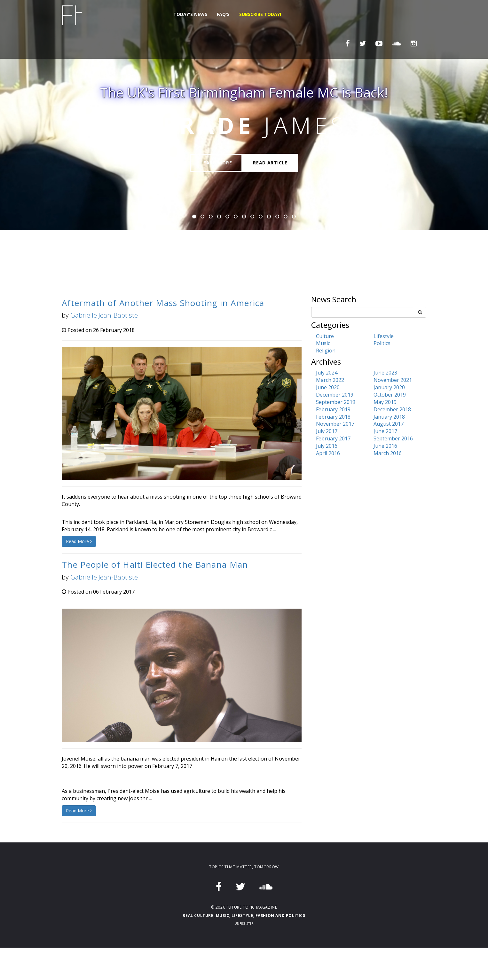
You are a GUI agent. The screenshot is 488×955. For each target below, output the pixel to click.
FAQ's (223, 14)
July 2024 (326, 372)
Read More (79, 541)
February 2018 (333, 416)
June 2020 (328, 387)
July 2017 (326, 431)
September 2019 (335, 402)
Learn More (216, 163)
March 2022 (330, 379)
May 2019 (385, 402)
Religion (325, 350)
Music (323, 343)
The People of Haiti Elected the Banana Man (155, 564)
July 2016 (326, 445)
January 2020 (389, 387)
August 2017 (389, 423)
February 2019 (333, 409)
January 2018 (389, 416)
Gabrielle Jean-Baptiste (104, 315)
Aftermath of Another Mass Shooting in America (163, 303)
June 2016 (385, 445)
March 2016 (388, 453)
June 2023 (385, 372)
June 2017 (385, 431)
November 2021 (393, 379)
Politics (382, 343)
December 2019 (334, 394)
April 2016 (328, 453)
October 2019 (390, 394)
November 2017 (335, 423)
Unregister (244, 923)
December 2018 (392, 409)
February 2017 (333, 438)
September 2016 (393, 438)
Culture (325, 336)
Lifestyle (384, 336)
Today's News (190, 14)
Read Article (270, 163)
